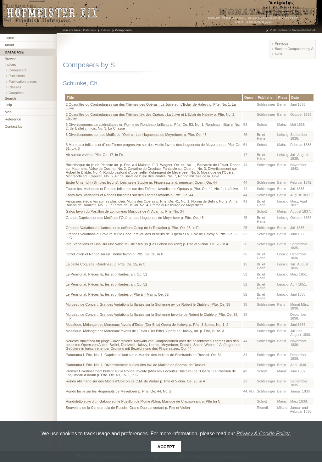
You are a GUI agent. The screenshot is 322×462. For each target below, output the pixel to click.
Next (278, 54)
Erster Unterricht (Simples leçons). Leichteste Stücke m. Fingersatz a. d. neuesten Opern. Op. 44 (141, 182)
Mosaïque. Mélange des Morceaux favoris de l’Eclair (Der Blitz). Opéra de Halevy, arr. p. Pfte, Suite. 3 (145, 331)
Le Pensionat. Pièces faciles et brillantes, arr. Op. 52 (106, 274)
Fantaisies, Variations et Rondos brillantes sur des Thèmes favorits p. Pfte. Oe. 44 (129, 195)
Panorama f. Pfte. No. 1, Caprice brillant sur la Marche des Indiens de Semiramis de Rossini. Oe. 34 (144, 355)
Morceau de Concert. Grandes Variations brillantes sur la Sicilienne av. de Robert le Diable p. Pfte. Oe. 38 (148, 304)
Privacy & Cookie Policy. (263, 433)
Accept (166, 446)
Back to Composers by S (294, 49)
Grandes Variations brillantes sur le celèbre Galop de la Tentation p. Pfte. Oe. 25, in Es (133, 228)
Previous (282, 43)
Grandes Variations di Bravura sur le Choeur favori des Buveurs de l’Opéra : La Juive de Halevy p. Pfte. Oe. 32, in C (152, 236)
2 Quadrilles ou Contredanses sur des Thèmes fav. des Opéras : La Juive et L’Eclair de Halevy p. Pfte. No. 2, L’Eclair (150, 116)
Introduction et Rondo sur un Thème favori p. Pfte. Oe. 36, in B (114, 254)
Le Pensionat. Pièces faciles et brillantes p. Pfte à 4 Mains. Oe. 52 (117, 294)
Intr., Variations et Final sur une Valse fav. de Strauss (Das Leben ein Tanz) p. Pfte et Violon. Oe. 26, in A (147, 244)
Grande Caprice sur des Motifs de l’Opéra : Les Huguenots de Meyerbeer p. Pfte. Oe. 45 (134, 218)
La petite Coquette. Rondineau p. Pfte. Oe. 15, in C (105, 264)
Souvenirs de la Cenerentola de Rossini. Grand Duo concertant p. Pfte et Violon (128, 407)
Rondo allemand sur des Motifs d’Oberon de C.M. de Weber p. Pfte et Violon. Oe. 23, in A (135, 381)
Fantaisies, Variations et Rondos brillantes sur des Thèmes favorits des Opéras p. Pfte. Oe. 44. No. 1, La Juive (152, 189)
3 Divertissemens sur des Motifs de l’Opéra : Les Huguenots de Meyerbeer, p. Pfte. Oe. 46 (136, 134)
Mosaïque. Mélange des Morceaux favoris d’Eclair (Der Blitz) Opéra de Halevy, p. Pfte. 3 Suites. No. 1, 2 (147, 324)
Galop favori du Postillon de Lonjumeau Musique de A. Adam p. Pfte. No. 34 (125, 211)
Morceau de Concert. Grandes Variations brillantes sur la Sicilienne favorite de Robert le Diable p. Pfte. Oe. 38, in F (152, 316)
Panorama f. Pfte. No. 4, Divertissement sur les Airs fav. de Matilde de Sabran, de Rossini (135, 365)
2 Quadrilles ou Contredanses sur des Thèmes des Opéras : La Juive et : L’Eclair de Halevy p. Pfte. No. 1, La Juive (151, 106)
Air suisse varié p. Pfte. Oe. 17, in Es (94, 155)
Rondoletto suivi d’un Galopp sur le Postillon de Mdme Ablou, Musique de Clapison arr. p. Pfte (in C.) (144, 401)
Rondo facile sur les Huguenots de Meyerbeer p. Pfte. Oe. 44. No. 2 (118, 391)
